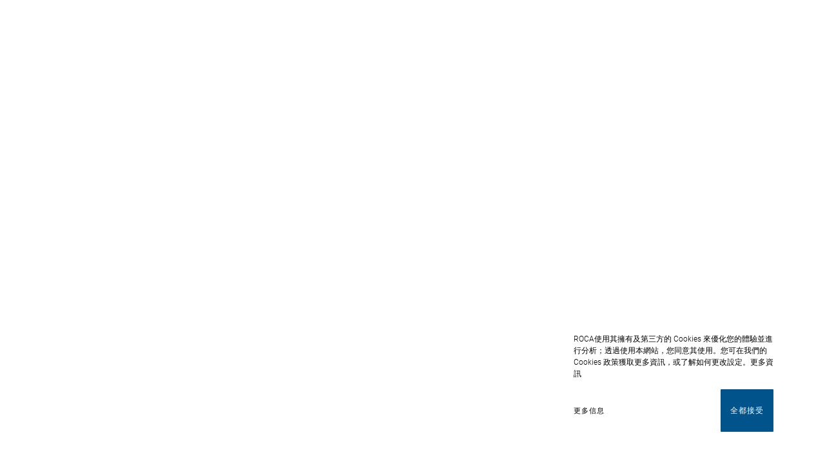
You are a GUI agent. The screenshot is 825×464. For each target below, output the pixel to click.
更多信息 (589, 411)
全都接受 (747, 410)
